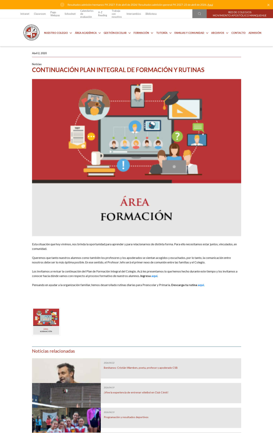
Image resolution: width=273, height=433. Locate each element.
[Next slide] (253, 348)
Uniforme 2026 (49, 354)
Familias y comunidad (188, 32)
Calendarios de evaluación (86, 13)
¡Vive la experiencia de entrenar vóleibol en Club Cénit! (217, 104)
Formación (140, 32)
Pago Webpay (55, 14)
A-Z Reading (102, 14)
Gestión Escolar (114, 32)
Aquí (210, 4)
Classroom (40, 13)
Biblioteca (151, 13)
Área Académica (85, 32)
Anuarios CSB (166, 354)
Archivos (216, 32)
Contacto (236, 32)
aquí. (90, 247)
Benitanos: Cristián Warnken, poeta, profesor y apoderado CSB (216, 81)
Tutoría (161, 32)
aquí (127, 234)
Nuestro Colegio (55, 32)
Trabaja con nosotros (117, 13)
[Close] (268, 4)
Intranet (24, 13)
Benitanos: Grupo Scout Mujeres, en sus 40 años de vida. (218, 154)
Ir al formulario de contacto (87, 409)
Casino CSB (107, 354)
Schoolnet (70, 13)
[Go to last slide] (19, 348)
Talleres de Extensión (224, 354)
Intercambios (133, 13)
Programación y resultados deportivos (214, 129)
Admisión (252, 32)
